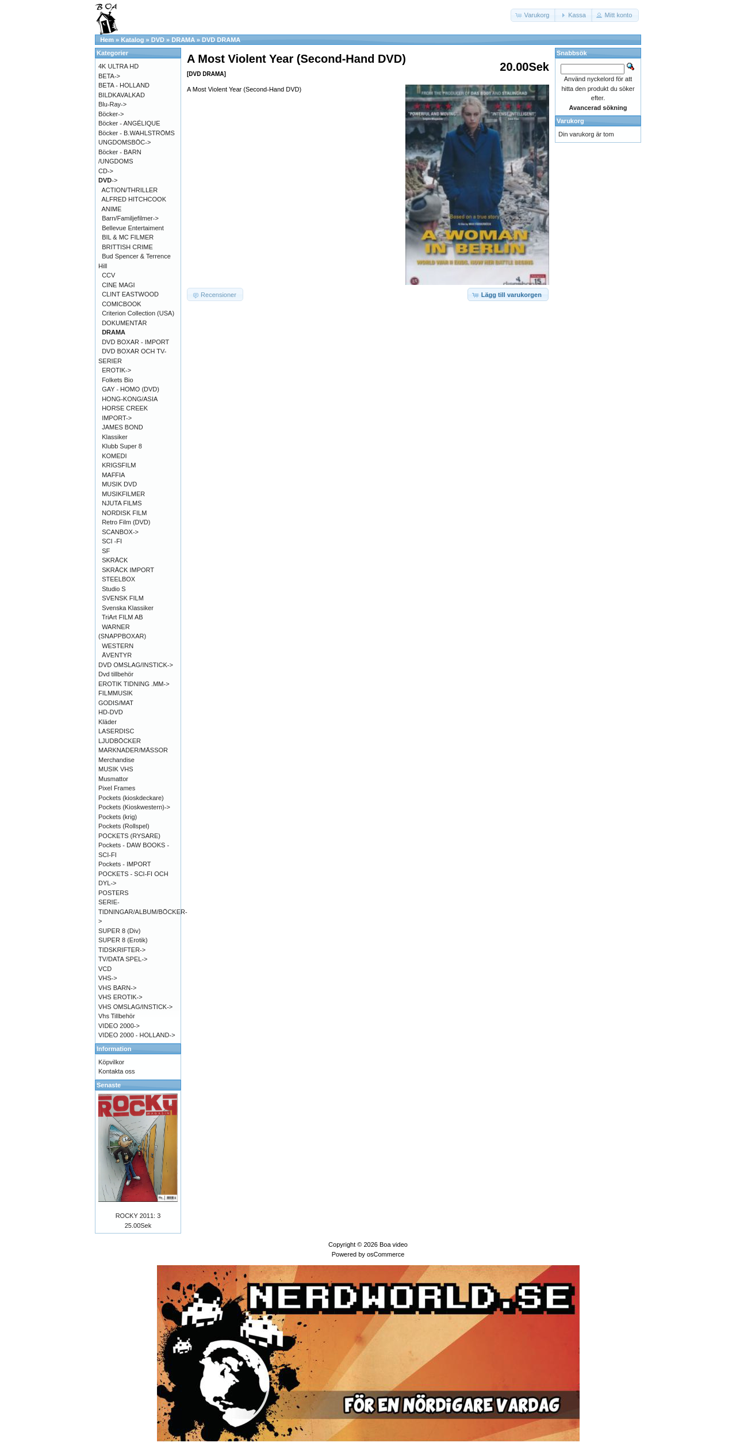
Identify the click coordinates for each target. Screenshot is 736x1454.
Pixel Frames (116, 788)
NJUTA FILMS (121, 503)
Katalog (132, 39)
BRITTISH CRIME (127, 246)
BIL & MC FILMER (128, 237)
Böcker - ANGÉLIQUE (129, 123)
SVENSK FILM (123, 598)
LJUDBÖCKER (119, 740)
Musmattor (113, 778)
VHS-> (107, 978)
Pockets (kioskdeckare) (131, 797)
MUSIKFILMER (123, 493)
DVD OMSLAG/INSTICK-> (135, 664)
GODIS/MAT (115, 702)
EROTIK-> (116, 370)
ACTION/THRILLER (130, 189)
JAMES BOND (122, 427)
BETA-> (109, 76)
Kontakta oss (116, 1071)
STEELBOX (118, 579)
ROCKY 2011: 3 (138, 1215)
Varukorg (570, 120)
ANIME (112, 208)
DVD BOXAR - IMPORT (135, 341)
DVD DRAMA (221, 39)
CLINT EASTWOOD (130, 294)
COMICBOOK (121, 303)
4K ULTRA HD (118, 66)
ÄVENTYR (117, 655)
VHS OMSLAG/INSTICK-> (135, 1006)
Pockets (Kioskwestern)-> (134, 807)
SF (106, 550)
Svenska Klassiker (128, 607)
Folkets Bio (117, 379)
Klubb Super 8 (122, 446)
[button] (534, 15)
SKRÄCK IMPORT (128, 569)
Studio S (114, 588)
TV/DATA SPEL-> (122, 959)
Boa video (393, 1244)
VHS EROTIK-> (120, 997)
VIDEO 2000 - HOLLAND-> (136, 1034)
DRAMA (183, 39)
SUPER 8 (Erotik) (123, 940)
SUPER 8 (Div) (119, 930)
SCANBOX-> (120, 531)
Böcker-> (111, 114)
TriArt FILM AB (122, 617)
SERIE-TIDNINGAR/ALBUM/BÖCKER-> (142, 911)
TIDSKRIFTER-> (121, 949)
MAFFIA (113, 474)
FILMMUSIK (115, 693)
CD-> (105, 171)
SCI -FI (112, 541)
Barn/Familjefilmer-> (130, 218)
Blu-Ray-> (112, 104)
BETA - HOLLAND (124, 85)
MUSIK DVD (119, 484)
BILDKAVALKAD (121, 95)
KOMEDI (114, 455)
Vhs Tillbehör (116, 1016)
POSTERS (113, 892)
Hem (107, 39)
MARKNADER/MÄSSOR (133, 750)
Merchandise (116, 759)
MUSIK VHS (115, 769)
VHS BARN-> (117, 987)
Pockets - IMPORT (124, 864)
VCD (105, 968)
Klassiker (115, 436)
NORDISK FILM (124, 512)
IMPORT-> (117, 417)
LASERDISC (116, 731)
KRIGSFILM (119, 465)
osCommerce (385, 1254)
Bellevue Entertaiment (133, 227)
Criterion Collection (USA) (138, 313)
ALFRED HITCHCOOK (134, 199)
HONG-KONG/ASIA (130, 398)
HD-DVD (110, 712)
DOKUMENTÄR (124, 322)
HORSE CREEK (125, 408)
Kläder (107, 721)
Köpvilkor (111, 1062)
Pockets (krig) (117, 816)
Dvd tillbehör (115, 674)
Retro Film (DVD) (126, 522)
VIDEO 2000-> (119, 1025)
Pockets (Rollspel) (124, 826)
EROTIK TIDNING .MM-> (134, 683)
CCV (108, 275)
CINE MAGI (118, 284)
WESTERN (117, 645)
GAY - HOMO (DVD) (130, 389)
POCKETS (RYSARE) (129, 835)
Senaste (109, 1085)
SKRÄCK (115, 560)
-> (107, 180)
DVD (157, 39)
